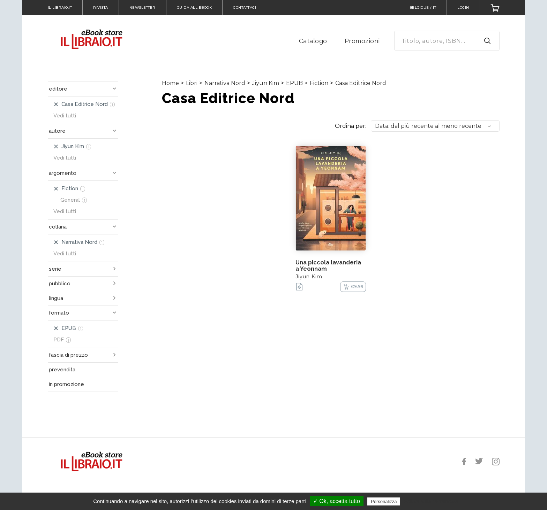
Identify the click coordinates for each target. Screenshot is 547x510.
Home (170, 83)
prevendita (62, 369)
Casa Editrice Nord (360, 83)
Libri (191, 83)
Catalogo (313, 41)
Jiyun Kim (265, 83)
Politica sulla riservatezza (431, 501)
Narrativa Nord (224, 83)
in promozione (66, 384)
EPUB (294, 83)
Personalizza (384, 501)
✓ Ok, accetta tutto (336, 501)
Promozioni (362, 41)
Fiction (319, 83)
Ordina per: (350, 126)
